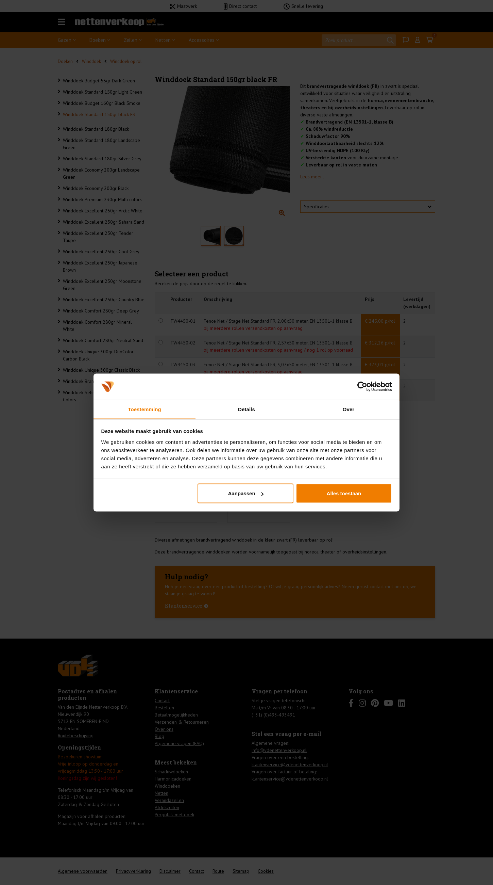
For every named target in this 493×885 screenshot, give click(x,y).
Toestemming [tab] (144, 409)
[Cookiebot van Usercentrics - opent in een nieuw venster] (362, 386)
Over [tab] (349, 409)
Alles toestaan (344, 493)
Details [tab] (246, 409)
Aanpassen (246, 493)
